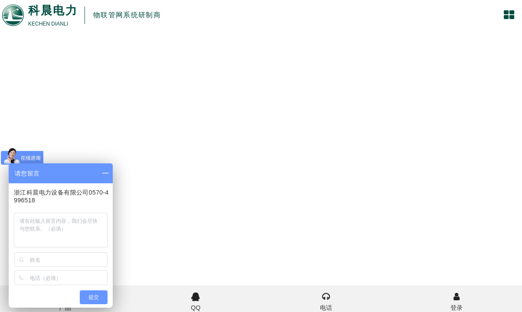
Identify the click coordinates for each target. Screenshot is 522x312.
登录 (457, 300)
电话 (326, 300)
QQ (195, 300)
